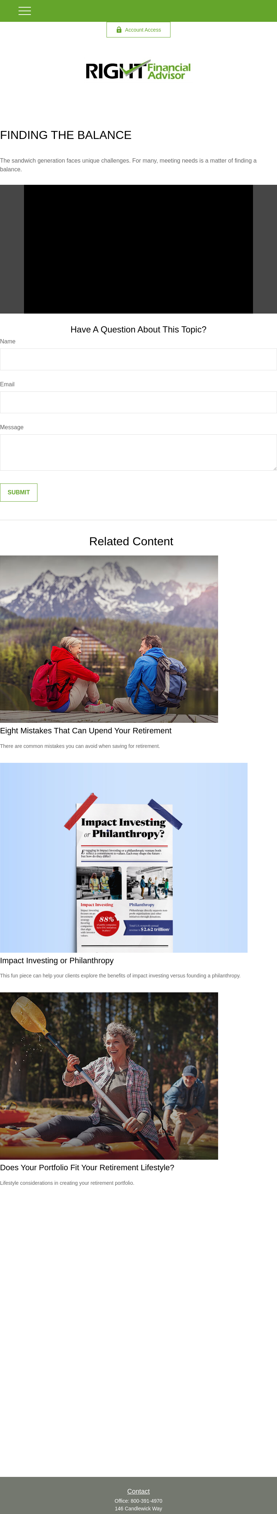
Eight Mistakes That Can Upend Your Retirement (86, 730)
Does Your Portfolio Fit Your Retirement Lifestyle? (87, 1167)
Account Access (138, 30)
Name (8, 341)
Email (7, 384)
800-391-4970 (146, 1501)
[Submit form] (18, 492)
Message (12, 427)
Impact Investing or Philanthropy (57, 960)
